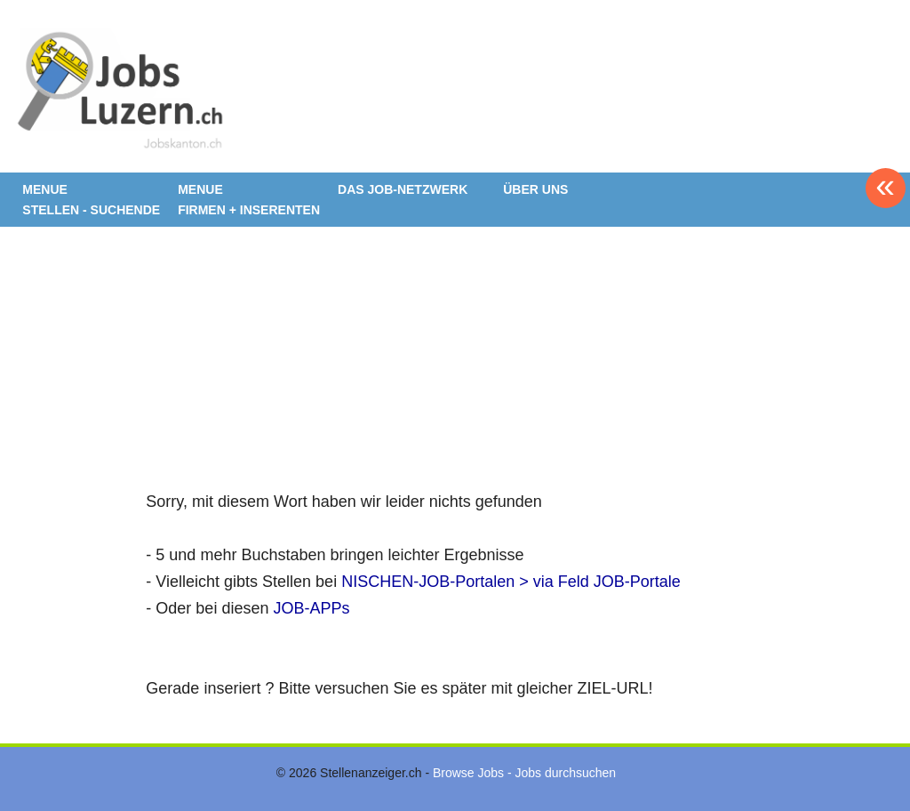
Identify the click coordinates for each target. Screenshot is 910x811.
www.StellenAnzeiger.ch (120, 92)
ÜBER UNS (535, 189)
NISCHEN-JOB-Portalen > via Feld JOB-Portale (511, 581)
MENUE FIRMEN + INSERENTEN (249, 199)
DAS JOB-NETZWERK (402, 189)
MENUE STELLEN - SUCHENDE (91, 199)
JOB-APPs (311, 608)
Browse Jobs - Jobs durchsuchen (524, 773)
